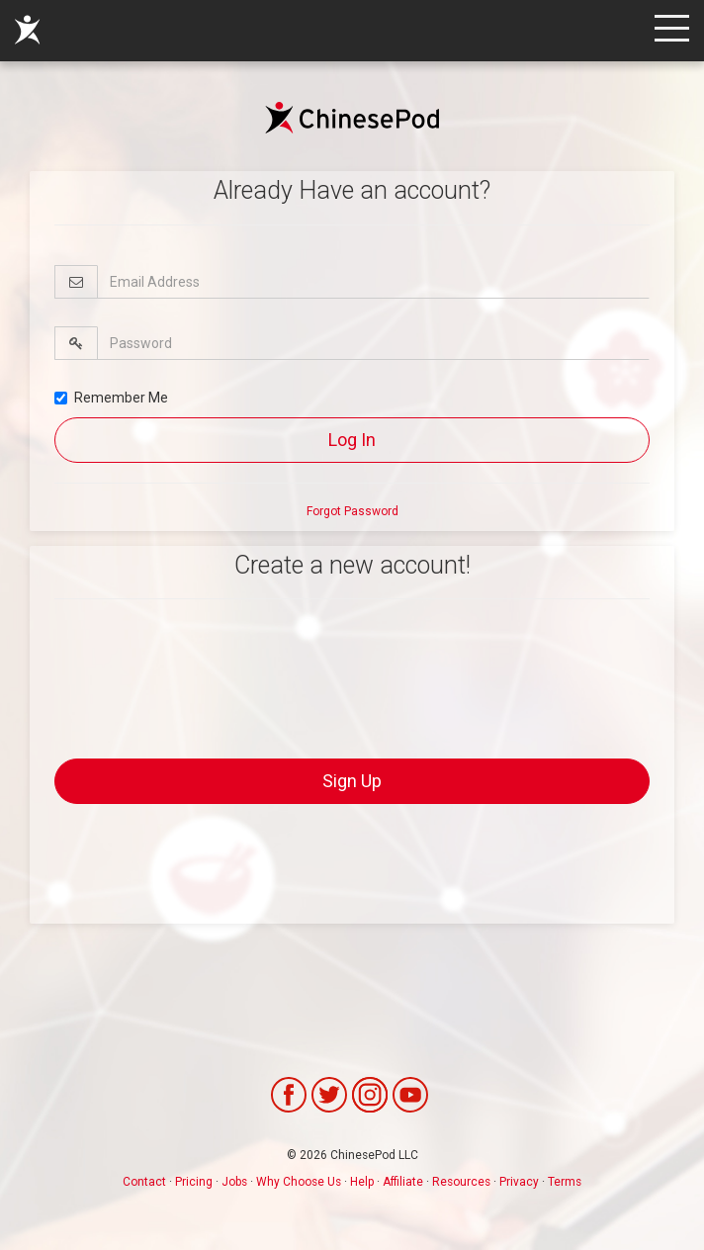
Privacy (519, 1182)
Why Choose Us (298, 1182)
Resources (461, 1182)
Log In (352, 439)
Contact (144, 1182)
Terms (564, 1182)
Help (362, 1182)
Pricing (194, 1182)
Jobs (234, 1182)
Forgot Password (352, 511)
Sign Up (352, 780)
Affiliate (403, 1182)
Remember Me (111, 397)
